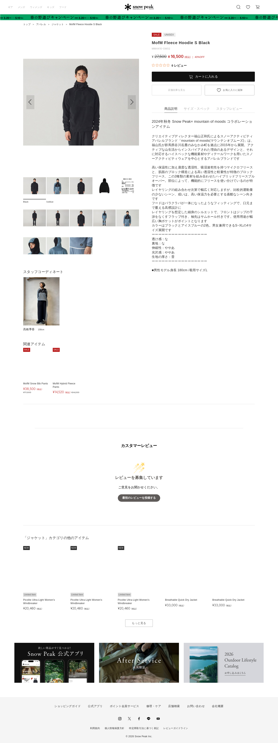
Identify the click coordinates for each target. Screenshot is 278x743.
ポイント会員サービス (124, 706)
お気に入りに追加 (233, 90)
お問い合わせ (196, 706)
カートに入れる (206, 76)
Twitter (129, 718)
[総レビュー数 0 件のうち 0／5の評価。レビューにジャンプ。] (169, 65)
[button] (132, 102)
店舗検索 (174, 706)
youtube (158, 718)
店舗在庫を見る (176, 90)
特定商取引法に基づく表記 (144, 728)
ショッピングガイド (67, 706)
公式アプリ (95, 706)
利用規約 (95, 728)
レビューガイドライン (175, 728)
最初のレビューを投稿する (139, 497)
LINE (148, 718)
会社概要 (218, 706)
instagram (120, 718)
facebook (139, 718)
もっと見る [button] (139, 623)
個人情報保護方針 (114, 728)
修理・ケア (153, 706)
